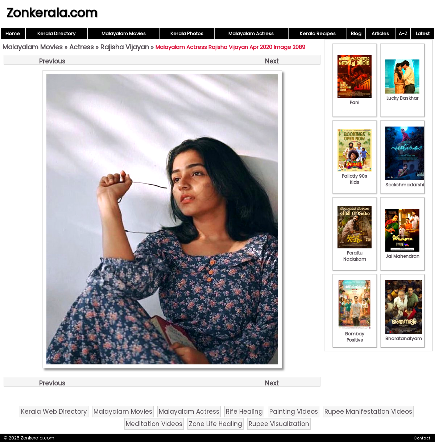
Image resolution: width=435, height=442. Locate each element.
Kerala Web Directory (54, 411)
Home (12, 33)
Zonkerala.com (52, 12)
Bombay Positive (354, 334)
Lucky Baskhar (402, 95)
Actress (81, 46)
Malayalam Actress (251, 33)
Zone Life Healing (215, 424)
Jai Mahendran (402, 253)
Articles (380, 33)
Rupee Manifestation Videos (368, 411)
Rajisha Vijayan (124, 46)
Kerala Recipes (318, 33)
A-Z (403, 33)
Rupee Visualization (279, 424)
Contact (422, 438)
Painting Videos (293, 411)
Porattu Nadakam (354, 253)
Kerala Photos (186, 33)
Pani (354, 99)
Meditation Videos (154, 424)
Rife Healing (244, 411)
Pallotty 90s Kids (354, 176)
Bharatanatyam (403, 335)
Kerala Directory (56, 33)
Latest (423, 33)
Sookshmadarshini (406, 181)
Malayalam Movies (124, 33)
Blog (356, 33)
